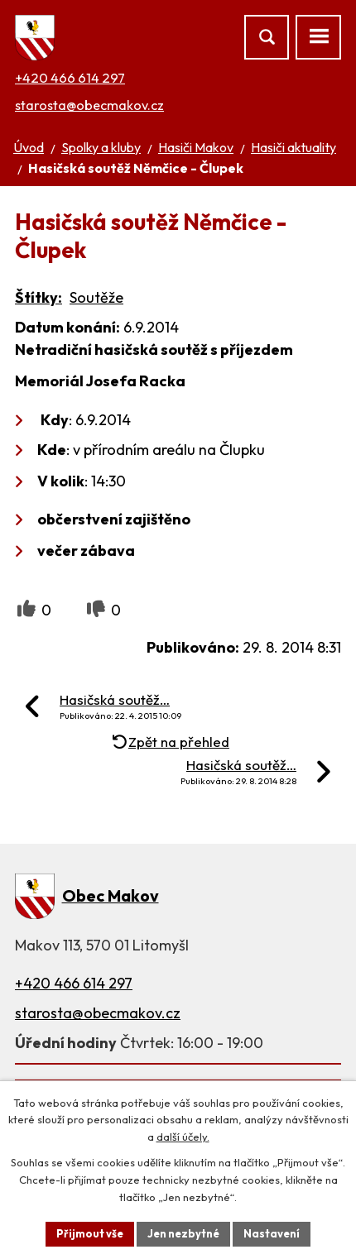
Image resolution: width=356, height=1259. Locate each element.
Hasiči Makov (195, 147)
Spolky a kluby (101, 147)
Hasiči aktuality (293, 147)
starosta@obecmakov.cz (89, 105)
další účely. (182, 1137)
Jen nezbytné (183, 1233)
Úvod (28, 147)
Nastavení (271, 1233)
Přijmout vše (89, 1233)
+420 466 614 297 (70, 77)
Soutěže (96, 297)
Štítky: (38, 297)
